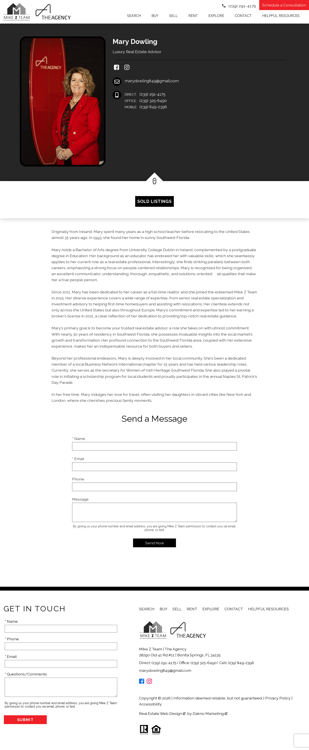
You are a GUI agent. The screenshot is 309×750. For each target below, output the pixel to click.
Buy (163, 609)
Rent (192, 609)
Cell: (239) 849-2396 (236, 662)
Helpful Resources (268, 609)
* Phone (12, 639)
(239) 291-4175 (145, 94)
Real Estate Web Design (162, 713)
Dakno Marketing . (210, 713)
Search (146, 609)
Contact (233, 609)
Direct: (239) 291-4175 (158, 662)
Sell (177, 609)
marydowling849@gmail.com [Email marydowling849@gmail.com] (165, 670)
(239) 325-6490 (146, 101)
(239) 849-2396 (146, 107)
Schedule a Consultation (284, 5)
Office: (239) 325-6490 (198, 662)
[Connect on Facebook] (116, 68)
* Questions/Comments (26, 674)
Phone (78, 479)
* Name (78, 438)
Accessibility (150, 704)
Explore (210, 609)
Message (80, 499)
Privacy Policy (278, 698)
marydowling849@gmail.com (152, 81)
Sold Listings (154, 201)
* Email (78, 458)
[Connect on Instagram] (126, 68)
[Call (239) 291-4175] (239, 5)
